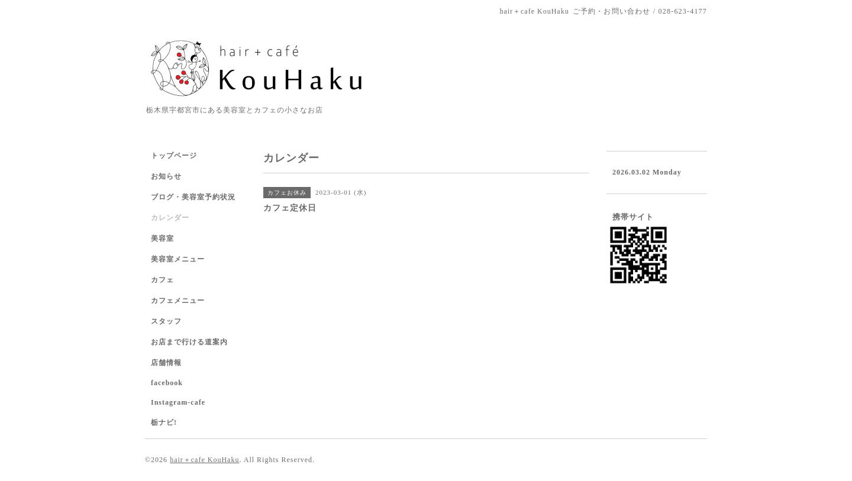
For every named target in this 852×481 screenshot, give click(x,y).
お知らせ (166, 176)
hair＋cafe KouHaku (204, 460)
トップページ (174, 155)
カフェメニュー (178, 300)
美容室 (162, 238)
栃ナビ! (164, 422)
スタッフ (166, 321)
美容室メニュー (178, 259)
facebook (167, 383)
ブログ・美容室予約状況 (193, 197)
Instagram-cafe (178, 402)
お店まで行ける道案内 (189, 342)
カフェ (162, 280)
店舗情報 (166, 363)
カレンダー (170, 218)
